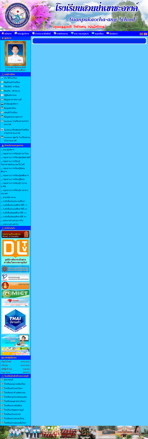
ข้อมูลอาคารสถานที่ (12, 99)
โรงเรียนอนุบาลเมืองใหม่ (14, 384)
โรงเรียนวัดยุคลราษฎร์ (14, 410)
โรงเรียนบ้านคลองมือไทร (15, 423)
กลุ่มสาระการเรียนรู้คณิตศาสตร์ (15, 157)
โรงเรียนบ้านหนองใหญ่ (14, 418)
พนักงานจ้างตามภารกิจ (12, 220)
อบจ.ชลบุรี (8, 380)
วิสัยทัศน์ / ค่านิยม (12, 86)
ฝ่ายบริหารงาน (8, 197)
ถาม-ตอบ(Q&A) (80, 33)
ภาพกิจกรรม (61, 33)
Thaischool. (97, 434)
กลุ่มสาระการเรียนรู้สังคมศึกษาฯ (13, 170)
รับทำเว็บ (106, 434)
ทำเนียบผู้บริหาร (11, 104)
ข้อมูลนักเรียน (10, 108)
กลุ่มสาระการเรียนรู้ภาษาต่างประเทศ (14, 192)
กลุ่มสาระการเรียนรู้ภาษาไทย (15, 153)
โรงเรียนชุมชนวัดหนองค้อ (15, 397)
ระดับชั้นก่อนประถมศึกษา (13, 201)
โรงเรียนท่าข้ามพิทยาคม (15, 392)
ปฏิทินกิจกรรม (10, 95)
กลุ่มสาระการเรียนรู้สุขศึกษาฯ (15, 175)
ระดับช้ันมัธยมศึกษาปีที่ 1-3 (13, 213)
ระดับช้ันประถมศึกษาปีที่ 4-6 (14, 209)
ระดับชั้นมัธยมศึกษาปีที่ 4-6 (13, 216)
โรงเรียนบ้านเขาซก (12, 414)
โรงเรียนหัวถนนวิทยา (13, 388)
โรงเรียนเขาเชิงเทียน (13, 405)
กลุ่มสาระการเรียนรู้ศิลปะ (13, 179)
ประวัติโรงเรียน (10, 78)
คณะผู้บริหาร (22, 33)
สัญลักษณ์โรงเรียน (12, 82)
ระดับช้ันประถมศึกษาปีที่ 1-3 (14, 205)
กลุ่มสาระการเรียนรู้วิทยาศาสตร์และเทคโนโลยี (13, 163)
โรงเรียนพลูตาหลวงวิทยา (15, 401)
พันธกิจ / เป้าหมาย (12, 91)
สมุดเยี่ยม (97, 33)
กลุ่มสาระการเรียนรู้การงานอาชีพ (14, 185)
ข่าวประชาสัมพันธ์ (41, 33)
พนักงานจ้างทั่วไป (9, 224)
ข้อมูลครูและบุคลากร (13, 117)
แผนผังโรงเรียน (10, 112)
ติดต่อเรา (112, 33)
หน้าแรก (7, 33)
